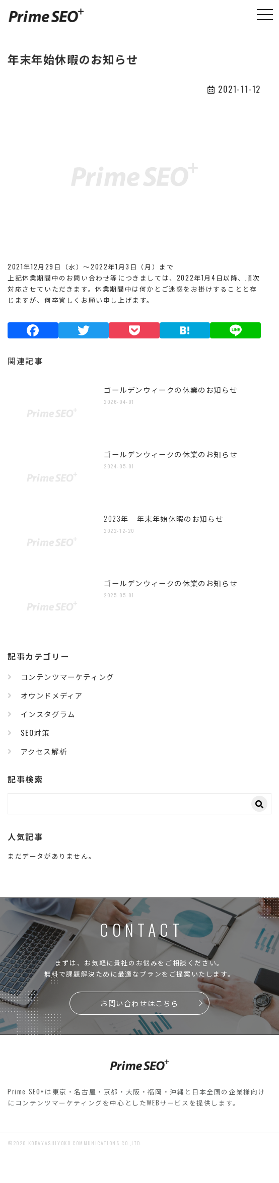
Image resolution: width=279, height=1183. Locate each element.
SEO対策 (35, 732)
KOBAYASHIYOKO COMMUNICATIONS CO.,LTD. (85, 1143)
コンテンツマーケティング (67, 676)
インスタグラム (48, 714)
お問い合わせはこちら (139, 1003)
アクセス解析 (44, 751)
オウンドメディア (52, 695)
